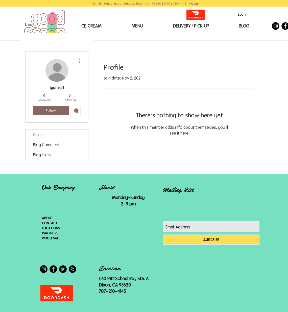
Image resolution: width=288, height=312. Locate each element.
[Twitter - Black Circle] (63, 269)
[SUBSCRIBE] (211, 240)
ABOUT (47, 217)
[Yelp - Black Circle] (72, 269)
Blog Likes (42, 155)
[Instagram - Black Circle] (275, 26)
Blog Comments (47, 144)
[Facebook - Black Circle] (53, 269)
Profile (39, 134)
